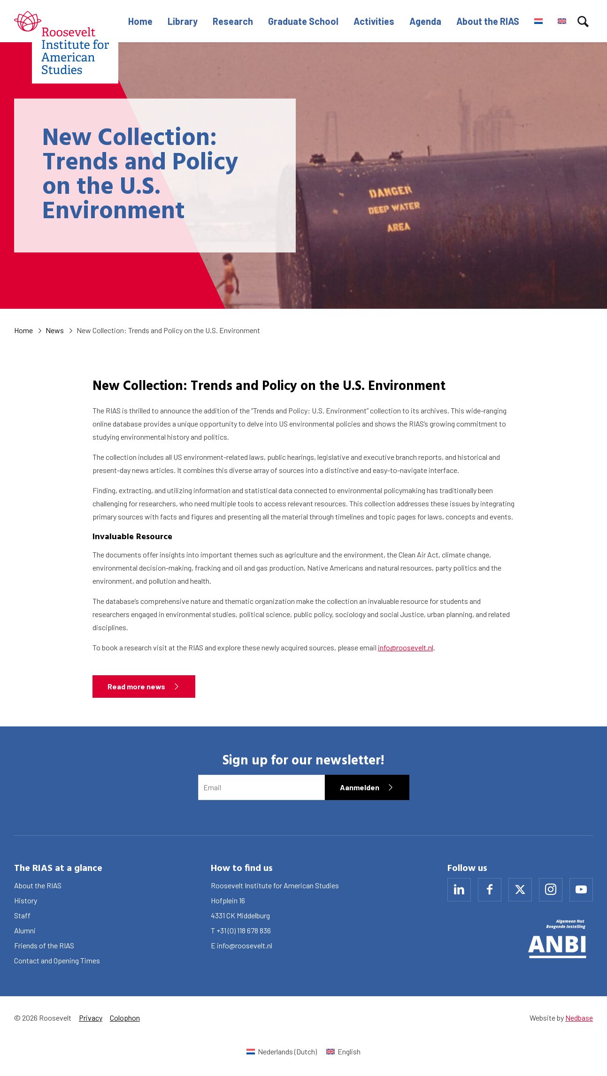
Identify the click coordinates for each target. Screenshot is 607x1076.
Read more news (136, 686)
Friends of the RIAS (44, 945)
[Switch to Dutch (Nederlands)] (282, 1051)
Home (140, 21)
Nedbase (579, 1017)
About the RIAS (487, 21)
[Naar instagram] (550, 889)
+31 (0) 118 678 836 (243, 930)
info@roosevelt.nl (405, 647)
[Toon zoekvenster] (583, 21)
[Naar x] (520, 889)
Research (233, 21)
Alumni (25, 930)
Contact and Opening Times (57, 960)
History (25, 900)
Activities (373, 21)
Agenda (425, 21)
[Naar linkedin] (459, 889)
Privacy (90, 1017)
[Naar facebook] (489, 889)
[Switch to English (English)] (343, 1051)
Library (183, 21)
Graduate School (303, 21)
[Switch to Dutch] (538, 21)
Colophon (125, 1017)
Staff (22, 915)
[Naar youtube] (581, 889)
